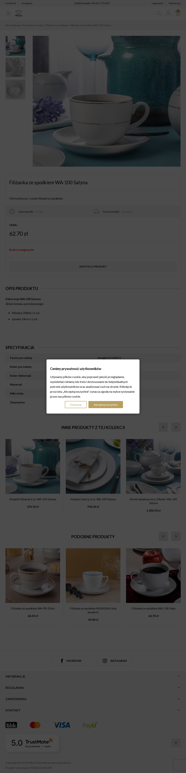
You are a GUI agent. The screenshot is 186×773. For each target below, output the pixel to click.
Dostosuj (75, 404)
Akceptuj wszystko (106, 404)
